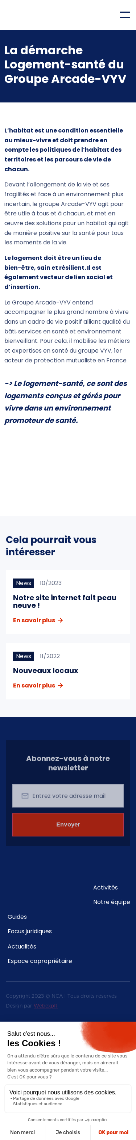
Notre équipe (111, 902)
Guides (17, 917)
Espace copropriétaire (40, 961)
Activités (105, 887)
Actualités (22, 946)
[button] (125, 14)
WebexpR (46, 1006)
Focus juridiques (30, 931)
